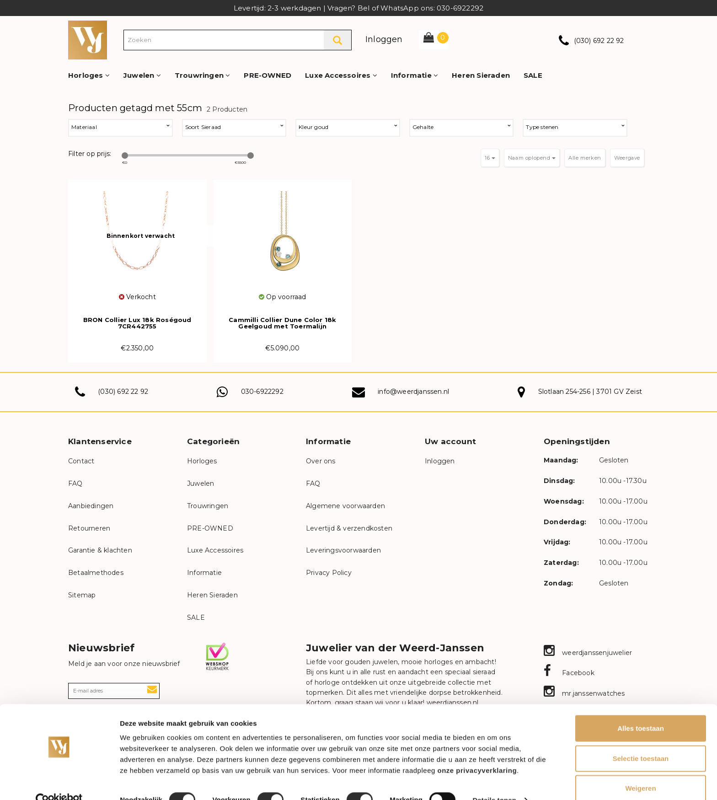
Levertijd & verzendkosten (349, 528)
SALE (533, 75)
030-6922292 (262, 391)
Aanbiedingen (90, 506)
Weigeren (640, 770)
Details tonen (494, 782)
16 (490, 158)
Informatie (414, 75)
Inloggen (384, 39)
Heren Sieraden (481, 75)
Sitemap (82, 595)
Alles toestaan (640, 710)
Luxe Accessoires (341, 75)
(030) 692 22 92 (599, 41)
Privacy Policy (329, 573)
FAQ (75, 483)
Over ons (321, 461)
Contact (81, 461)
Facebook (569, 673)
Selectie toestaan (641, 740)
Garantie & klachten (100, 550)
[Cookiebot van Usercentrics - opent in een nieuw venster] (59, 782)
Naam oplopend (532, 158)
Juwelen (142, 75)
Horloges (89, 75)
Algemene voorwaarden (345, 506)
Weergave (627, 158)
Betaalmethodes (95, 573)
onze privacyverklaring (477, 752)
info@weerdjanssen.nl (413, 391)
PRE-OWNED (267, 75)
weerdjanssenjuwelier (588, 653)
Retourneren (89, 528)
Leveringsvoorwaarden (343, 550)
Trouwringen (202, 75)
